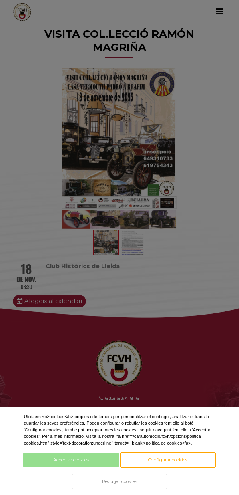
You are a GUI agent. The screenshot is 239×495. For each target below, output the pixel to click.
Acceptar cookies (71, 460)
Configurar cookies (167, 460)
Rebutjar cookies (119, 481)
